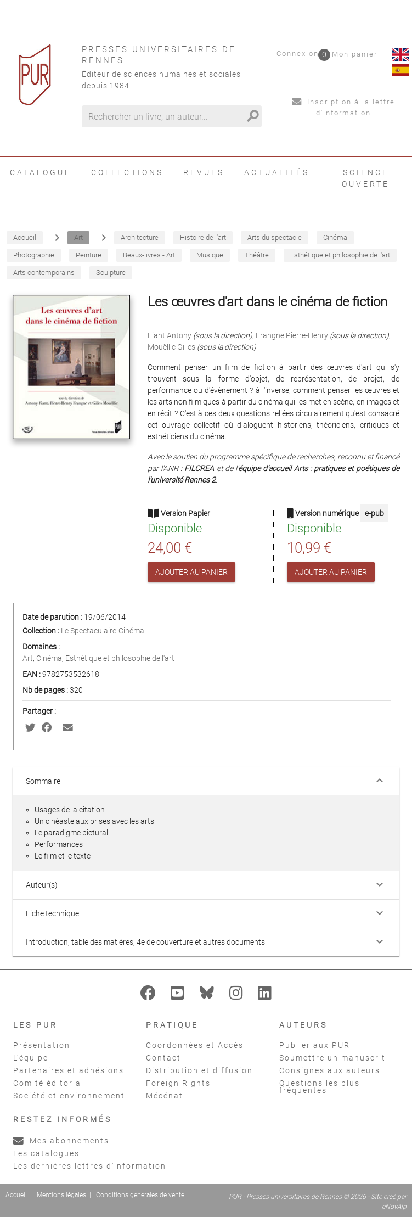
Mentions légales (61, 1195)
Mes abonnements (61, 1140)
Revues (203, 172)
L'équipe (30, 1057)
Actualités (276, 172)
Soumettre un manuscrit (332, 1057)
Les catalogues (46, 1153)
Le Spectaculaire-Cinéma (102, 630)
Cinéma (49, 658)
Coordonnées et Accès (195, 1045)
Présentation (41, 1045)
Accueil (16, 1195)
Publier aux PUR (314, 1045)
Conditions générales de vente (140, 1195)
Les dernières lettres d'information (89, 1166)
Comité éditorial (48, 1083)
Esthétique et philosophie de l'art (119, 658)
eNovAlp (394, 1206)
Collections (127, 172)
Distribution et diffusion (199, 1070)
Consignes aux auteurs (329, 1070)
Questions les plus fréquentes (319, 1087)
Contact (163, 1057)
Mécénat (164, 1095)
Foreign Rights (178, 1083)
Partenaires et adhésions (68, 1070)
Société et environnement (69, 1095)
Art (27, 658)
